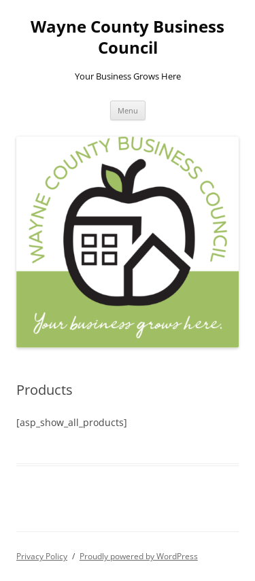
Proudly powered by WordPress (139, 556)
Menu (128, 110)
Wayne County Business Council (127, 37)
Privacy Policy (41, 556)
